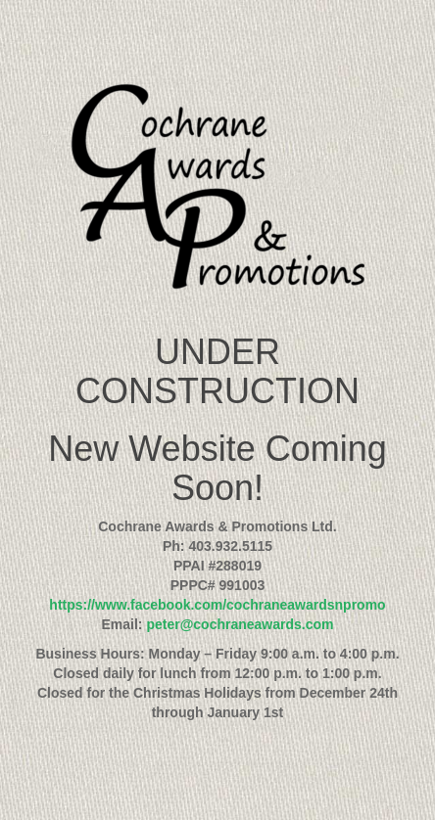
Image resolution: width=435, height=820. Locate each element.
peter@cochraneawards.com (239, 624)
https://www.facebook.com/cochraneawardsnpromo (217, 605)
